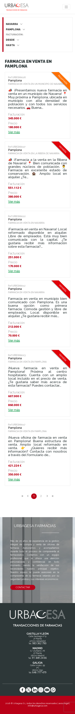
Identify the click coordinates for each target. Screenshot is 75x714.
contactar (23, 587)
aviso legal (63, 703)
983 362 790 (39, 643)
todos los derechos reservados (42, 703)
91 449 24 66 (39, 658)
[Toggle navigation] (66, 7)
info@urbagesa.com (37, 705)
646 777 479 (39, 672)
